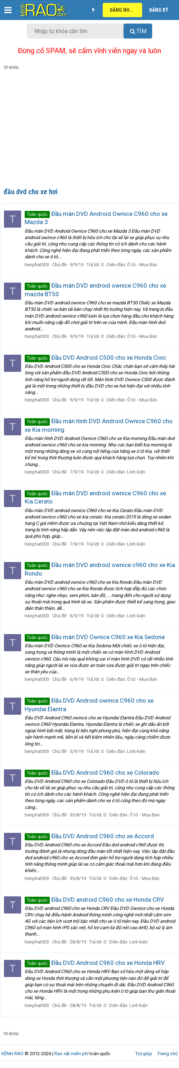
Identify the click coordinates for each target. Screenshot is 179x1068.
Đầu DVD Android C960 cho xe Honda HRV (95, 962)
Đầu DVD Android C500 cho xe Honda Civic (95, 357)
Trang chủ (167, 1053)
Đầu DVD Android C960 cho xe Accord (89, 836)
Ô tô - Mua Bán (142, 264)
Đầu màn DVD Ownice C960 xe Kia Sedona (95, 637)
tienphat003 (37, 264)
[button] (8, 10)
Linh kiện (136, 472)
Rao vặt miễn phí (71, 1053)
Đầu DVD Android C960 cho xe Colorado (92, 772)
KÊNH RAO (12, 1053)
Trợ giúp (143, 1053)
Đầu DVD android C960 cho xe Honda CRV (94, 899)
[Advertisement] (89, 130)
